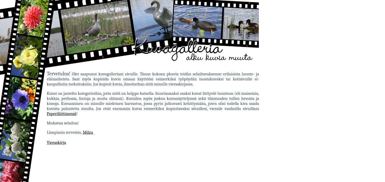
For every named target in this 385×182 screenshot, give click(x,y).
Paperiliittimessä (61, 113)
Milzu (88, 132)
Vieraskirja (56, 142)
